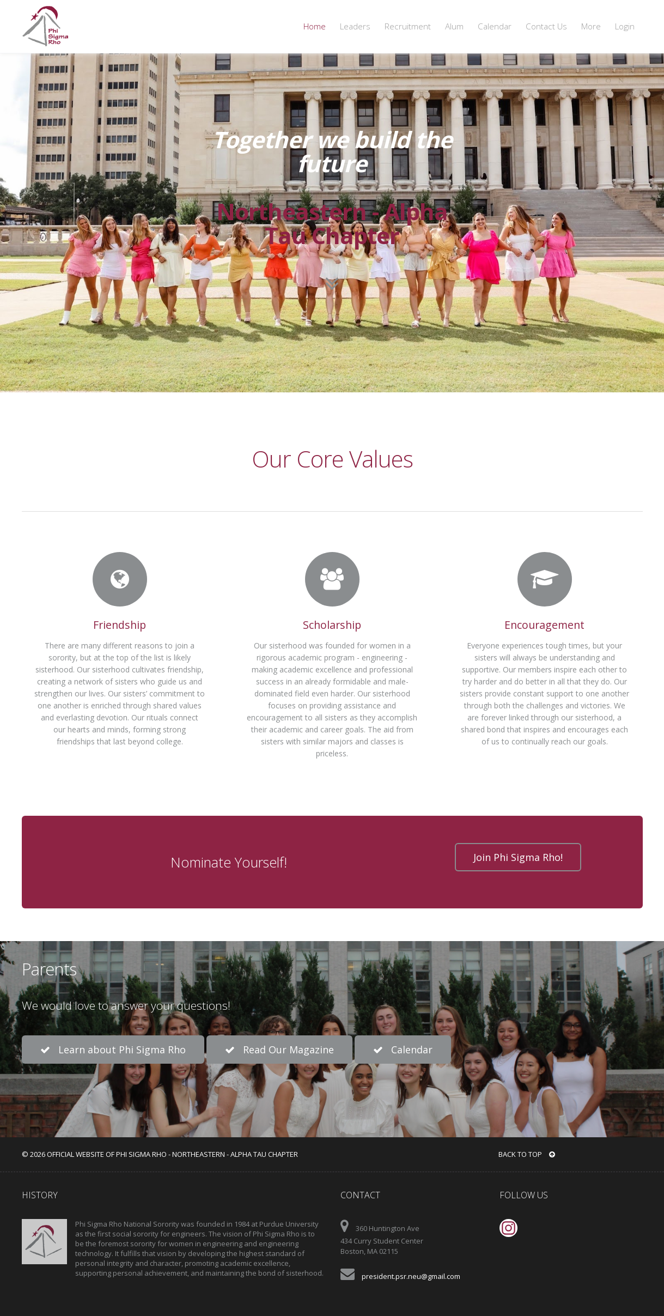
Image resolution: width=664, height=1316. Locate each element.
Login (625, 26)
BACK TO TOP (526, 1154)
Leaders (355, 26)
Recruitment (408, 26)
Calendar (494, 26)
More (591, 26)
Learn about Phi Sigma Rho (113, 1049)
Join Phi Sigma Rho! (518, 857)
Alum (454, 26)
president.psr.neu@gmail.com (411, 1276)
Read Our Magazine (279, 1049)
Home (314, 26)
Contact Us (546, 26)
